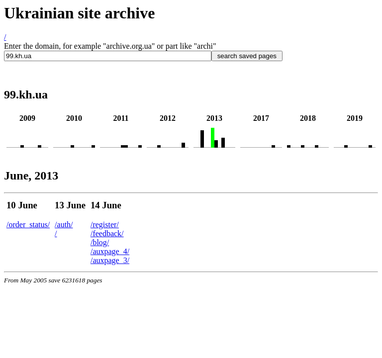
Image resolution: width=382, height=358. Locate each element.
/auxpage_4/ (110, 251)
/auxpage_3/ (110, 260)
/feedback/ (107, 233)
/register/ (105, 224)
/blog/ (100, 242)
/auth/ (64, 224)
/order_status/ (28, 224)
